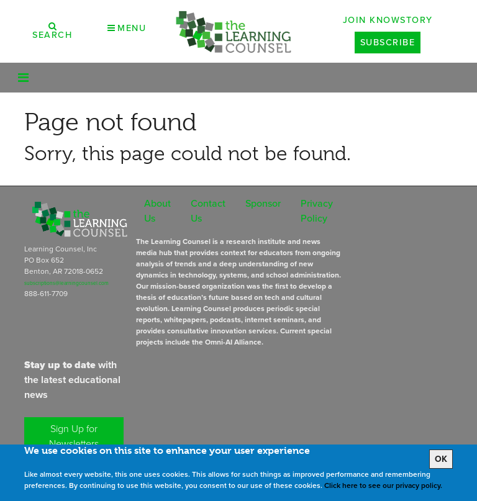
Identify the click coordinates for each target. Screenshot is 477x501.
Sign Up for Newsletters (74, 436)
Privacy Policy (317, 210)
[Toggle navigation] (23, 77)
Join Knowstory (388, 20)
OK (441, 459)
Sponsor (263, 203)
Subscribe (388, 42)
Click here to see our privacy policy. (383, 485)
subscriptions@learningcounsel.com (66, 283)
